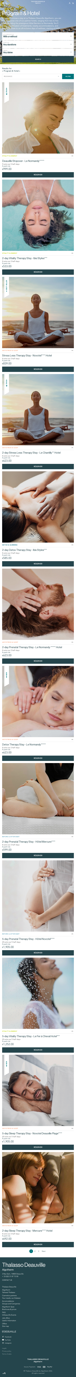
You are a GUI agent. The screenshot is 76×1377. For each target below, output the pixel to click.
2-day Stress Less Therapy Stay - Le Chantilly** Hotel (31, 452)
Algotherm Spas (8, 1307)
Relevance (31, 76)
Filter (68, 76)
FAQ (4, 1312)
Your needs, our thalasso (11, 1298)
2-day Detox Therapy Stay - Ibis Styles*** (24, 550)
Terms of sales (6, 1354)
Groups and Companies (11, 1304)
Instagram (7, 1343)
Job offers (6, 1318)
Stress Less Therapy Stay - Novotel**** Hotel (27, 355)
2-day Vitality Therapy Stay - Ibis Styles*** (24, 258)
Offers (4, 1324)
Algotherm (6, 1290)
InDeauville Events (9, 1315)
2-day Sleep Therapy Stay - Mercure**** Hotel (27, 1230)
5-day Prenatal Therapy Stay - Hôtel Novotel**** (28, 939)
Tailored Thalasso (8, 1292)
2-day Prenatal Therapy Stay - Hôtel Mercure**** (28, 841)
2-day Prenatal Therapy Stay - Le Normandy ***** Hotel (32, 647)
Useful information (9, 1321)
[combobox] (38, 36)
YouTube (6, 1340)
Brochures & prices (9, 1309)
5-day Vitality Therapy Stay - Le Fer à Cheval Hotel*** (31, 1036)
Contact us (7, 1280)
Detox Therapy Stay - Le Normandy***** (24, 744)
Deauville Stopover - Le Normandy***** (23, 161)
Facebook (6, 1337)
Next (43, 1251)
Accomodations (8, 1301)
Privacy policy (6, 1351)
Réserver (38, 175)
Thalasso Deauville (9, 1287)
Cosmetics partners (9, 1295)
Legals (4, 1348)
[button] (4, 1373)
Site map (5, 1326)
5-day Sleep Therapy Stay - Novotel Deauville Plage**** (32, 1133)
